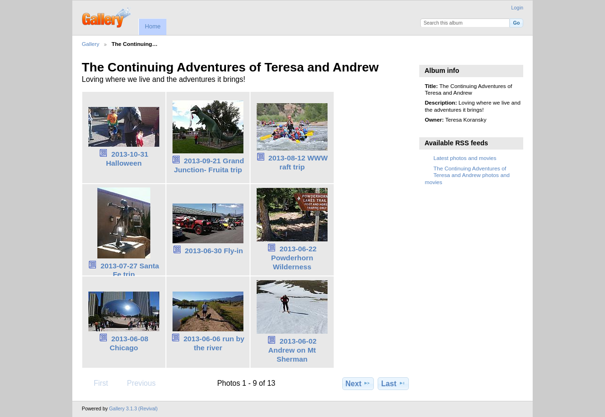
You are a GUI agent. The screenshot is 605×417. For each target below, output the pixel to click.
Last (393, 383)
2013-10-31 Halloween (127, 158)
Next (358, 383)
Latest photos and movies (464, 158)
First (96, 383)
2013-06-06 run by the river (213, 343)
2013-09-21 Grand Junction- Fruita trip (209, 165)
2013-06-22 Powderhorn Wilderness (293, 258)
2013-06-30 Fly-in (214, 251)
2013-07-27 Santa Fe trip (130, 270)
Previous (137, 383)
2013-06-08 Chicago (129, 343)
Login (517, 7)
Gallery (90, 44)
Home (152, 26)
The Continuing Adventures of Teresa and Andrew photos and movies (467, 175)
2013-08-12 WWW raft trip (298, 162)
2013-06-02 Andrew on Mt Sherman (292, 350)
